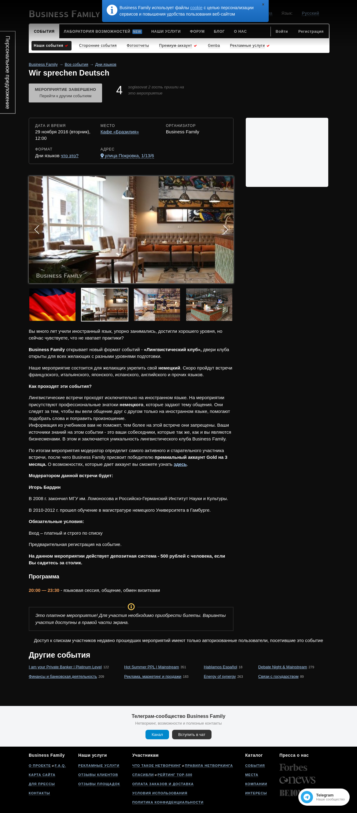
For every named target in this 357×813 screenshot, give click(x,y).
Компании (256, 784)
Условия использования (159, 793)
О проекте (40, 765)
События (255, 765)
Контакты (39, 793)
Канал (157, 734)
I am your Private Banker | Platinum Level (65, 667)
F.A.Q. (60, 765)
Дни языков (105, 64)
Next (225, 230)
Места (251, 775)
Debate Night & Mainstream (282, 667)
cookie (196, 7)
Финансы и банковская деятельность (63, 676)
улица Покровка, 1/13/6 (129, 155)
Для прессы (42, 784)
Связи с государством (278, 676)
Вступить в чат (191, 734)
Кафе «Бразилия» (120, 131)
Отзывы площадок (99, 784)
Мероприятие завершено (65, 93)
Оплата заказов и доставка (163, 784)
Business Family (43, 64)
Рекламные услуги (99, 765)
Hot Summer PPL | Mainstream (151, 667)
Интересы (256, 793)
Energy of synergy (220, 676)
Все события (76, 64)
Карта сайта (42, 775)
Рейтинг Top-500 (175, 775)
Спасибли (143, 775)
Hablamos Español (220, 667)
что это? (70, 155)
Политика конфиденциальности (168, 802)
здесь (180, 464)
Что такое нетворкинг (156, 765)
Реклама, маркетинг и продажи (152, 676)
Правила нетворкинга (209, 765)
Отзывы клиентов (98, 775)
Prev (37, 230)
